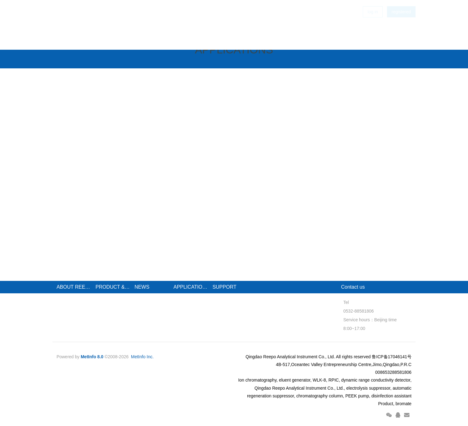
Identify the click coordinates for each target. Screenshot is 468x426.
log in (372, 21)
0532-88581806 (356, 311)
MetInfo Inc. (142, 356)
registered (401, 21)
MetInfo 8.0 (92, 356)
